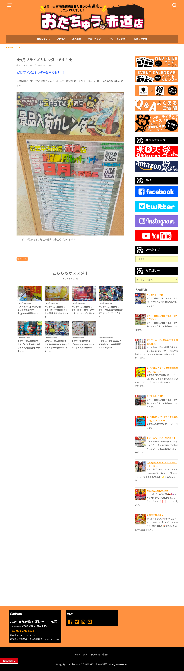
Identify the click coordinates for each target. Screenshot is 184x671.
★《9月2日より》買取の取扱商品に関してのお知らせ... (162, 419)
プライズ (23, 259)
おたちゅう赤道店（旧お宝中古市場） (90, 664)
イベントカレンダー (117, 39)
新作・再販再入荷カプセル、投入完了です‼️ (162, 317)
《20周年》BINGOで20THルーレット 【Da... (162, 464)
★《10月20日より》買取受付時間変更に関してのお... (162, 370)
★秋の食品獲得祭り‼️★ (157, 491)
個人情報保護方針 (99, 654)
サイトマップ (80, 654)
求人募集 (76, 39)
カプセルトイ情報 (155, 295)
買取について (43, 39)
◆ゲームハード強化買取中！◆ (161, 438)
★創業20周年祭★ (155, 515)
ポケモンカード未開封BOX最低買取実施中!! (162, 342)
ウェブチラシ (94, 39)
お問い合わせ (140, 39)
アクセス (61, 39)
